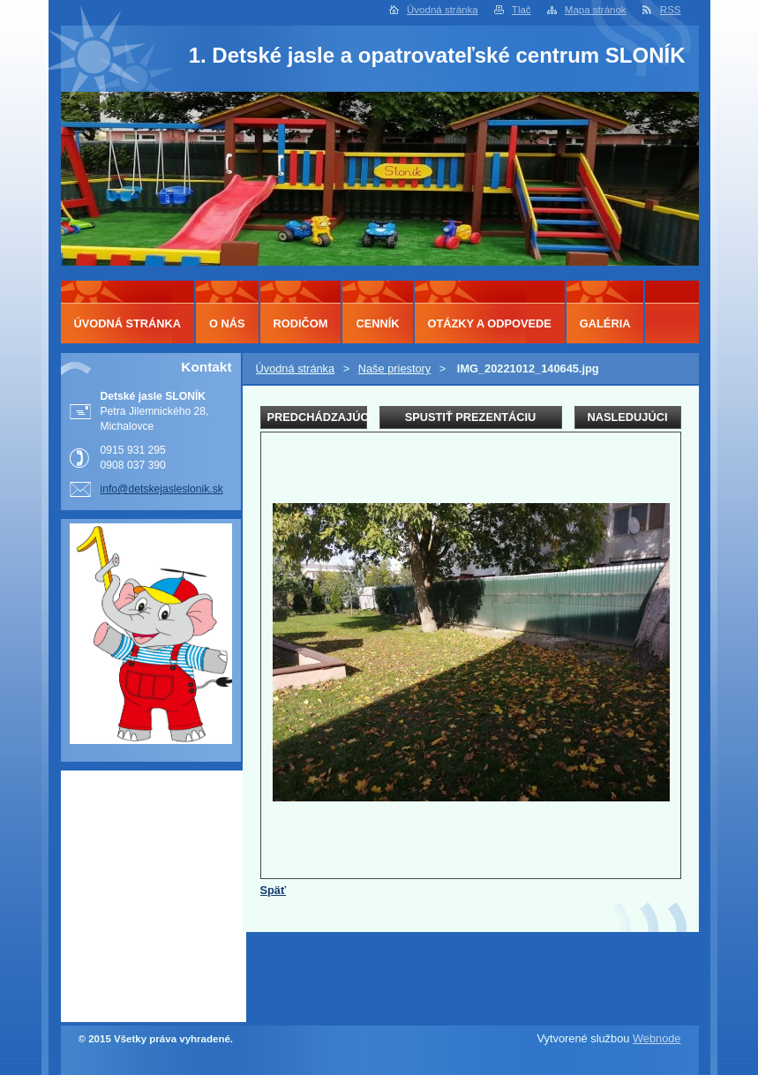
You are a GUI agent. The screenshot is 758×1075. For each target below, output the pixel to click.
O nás (227, 323)
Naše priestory (395, 368)
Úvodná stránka (442, 9)
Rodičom (301, 323)
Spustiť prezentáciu (471, 417)
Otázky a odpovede (490, 323)
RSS (670, 9)
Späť (273, 890)
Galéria (605, 323)
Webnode (657, 1038)
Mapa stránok (596, 9)
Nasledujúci (627, 417)
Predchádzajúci (317, 417)
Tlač (521, 9)
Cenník (377, 323)
